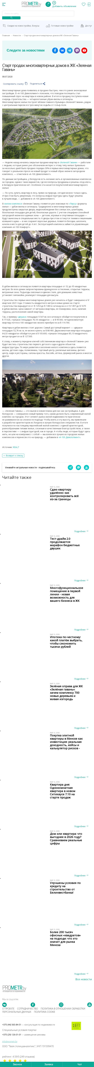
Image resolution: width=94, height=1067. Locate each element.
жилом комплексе (13, 203)
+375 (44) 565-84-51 (28, 1024)
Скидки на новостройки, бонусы (23, 25)
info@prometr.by (9, 1041)
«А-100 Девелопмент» (69, 437)
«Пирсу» (73, 203)
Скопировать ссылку (15, 83)
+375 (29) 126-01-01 (23, 1034)
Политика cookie (44, 1011)
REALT (16, 447)
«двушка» (22, 316)
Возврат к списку (14, 455)
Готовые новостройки (62, 25)
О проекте (8, 1008)
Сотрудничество (27, 1008)
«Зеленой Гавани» (68, 162)
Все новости (83, 979)
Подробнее (81, 531)
